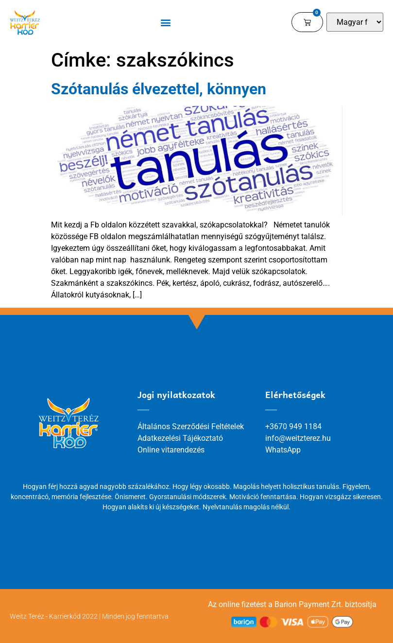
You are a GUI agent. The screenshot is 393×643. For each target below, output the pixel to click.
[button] (166, 22)
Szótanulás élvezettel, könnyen (158, 89)
